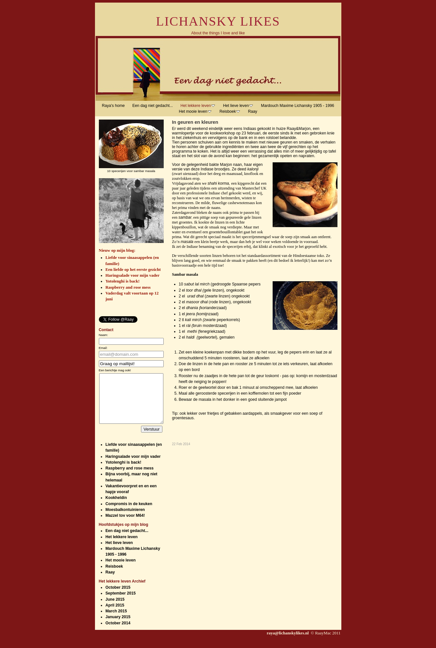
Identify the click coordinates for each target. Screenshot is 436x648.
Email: (103, 348)
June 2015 (114, 609)
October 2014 (117, 633)
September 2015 (120, 603)
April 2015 (114, 615)
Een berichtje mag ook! (115, 370)
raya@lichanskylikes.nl (288, 642)
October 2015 (117, 597)
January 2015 (117, 626)
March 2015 (116, 621)
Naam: (103, 335)
